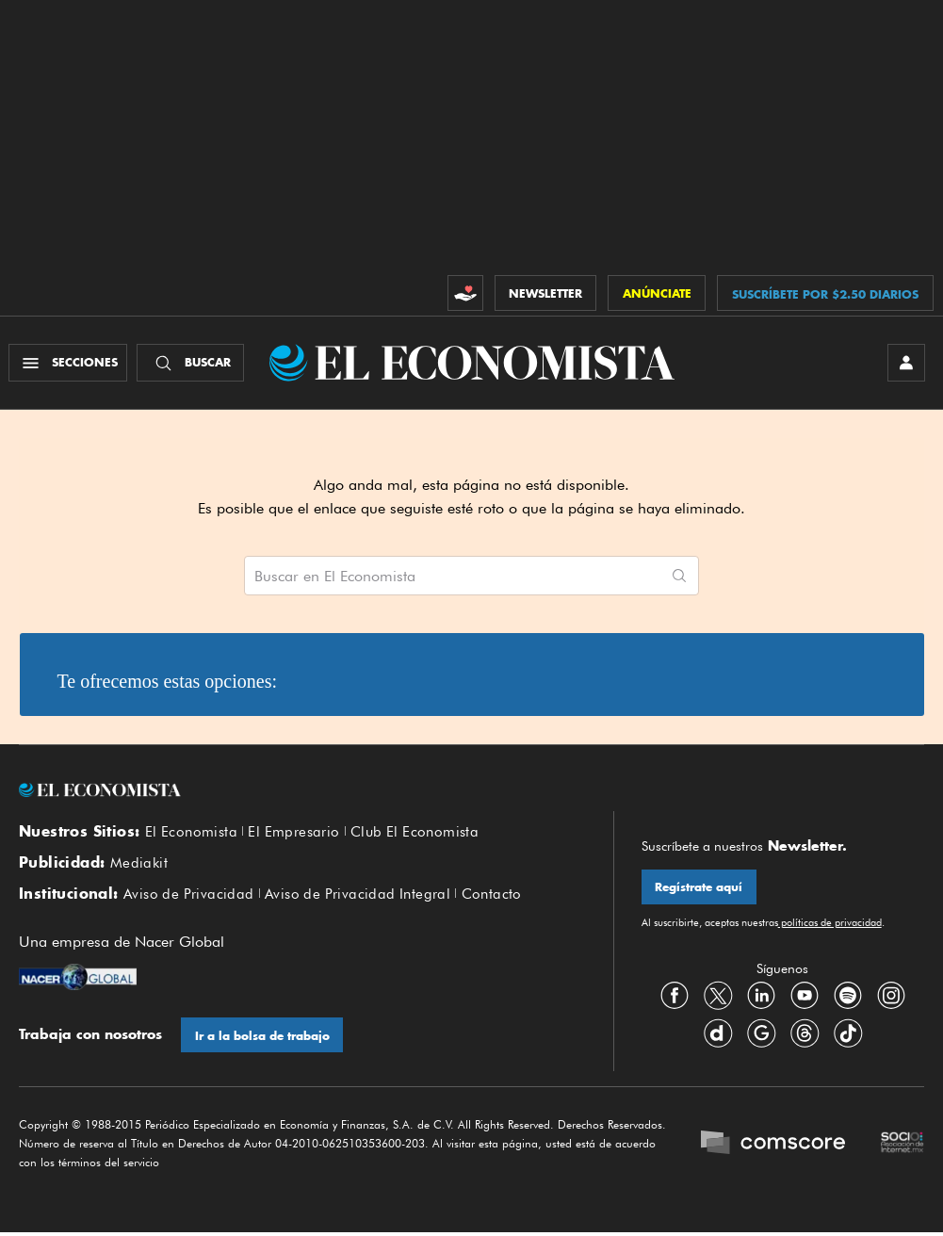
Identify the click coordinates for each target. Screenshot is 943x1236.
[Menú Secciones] (69, 363)
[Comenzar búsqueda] (679, 576)
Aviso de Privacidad (188, 896)
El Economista (191, 833)
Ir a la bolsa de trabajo (262, 1039)
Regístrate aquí (699, 889)
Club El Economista (414, 833)
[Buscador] (191, 363)
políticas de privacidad (830, 924)
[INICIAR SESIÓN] (905, 363)
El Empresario (293, 833)
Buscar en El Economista (334, 577)
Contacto (492, 896)
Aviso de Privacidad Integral (357, 896)
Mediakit (139, 865)
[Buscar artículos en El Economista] (452, 576)
